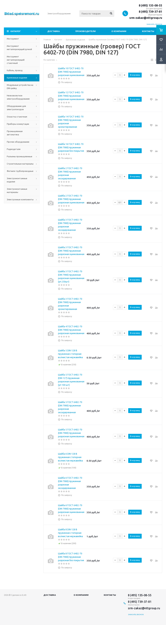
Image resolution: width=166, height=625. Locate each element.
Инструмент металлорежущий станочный (15, 59)
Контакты (148, 31)
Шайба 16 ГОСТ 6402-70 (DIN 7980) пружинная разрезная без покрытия (71, 147)
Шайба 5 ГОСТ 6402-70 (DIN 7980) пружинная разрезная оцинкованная (71, 433)
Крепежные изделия (17, 78)
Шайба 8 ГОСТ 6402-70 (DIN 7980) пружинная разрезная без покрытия (71, 557)
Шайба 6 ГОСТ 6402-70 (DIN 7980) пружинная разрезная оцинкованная (71, 508)
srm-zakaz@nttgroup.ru (145, 17)
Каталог (16, 31)
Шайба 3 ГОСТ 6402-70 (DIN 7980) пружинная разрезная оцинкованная (71, 250)
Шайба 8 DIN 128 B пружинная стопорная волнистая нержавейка (70, 533)
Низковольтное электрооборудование (18, 97)
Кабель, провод (15, 70)
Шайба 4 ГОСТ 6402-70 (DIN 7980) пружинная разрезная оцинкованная (71, 330)
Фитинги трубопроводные (20, 171)
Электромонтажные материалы (17, 190)
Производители (85, 31)
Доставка (53, 31)
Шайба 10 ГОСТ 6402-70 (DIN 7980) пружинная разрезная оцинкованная (71, 72)
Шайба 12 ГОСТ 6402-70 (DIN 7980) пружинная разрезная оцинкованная (71, 96)
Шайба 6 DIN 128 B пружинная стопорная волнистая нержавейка (70, 457)
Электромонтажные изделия (17, 180)
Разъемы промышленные (19, 156)
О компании (118, 31)
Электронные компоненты (20, 199)
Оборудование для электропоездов (16, 107)
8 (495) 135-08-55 (150, 5)
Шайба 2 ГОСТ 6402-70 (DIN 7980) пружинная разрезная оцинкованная (71, 199)
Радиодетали (13, 149)
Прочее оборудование (18, 142)
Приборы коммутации (18, 124)
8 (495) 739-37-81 (150, 11)
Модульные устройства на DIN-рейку (20, 86)
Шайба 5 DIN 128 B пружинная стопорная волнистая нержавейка (70, 354)
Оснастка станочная (17, 116)
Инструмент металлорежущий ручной (19, 47)
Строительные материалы (20, 164)
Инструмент (13, 39)
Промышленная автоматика (15, 133)
